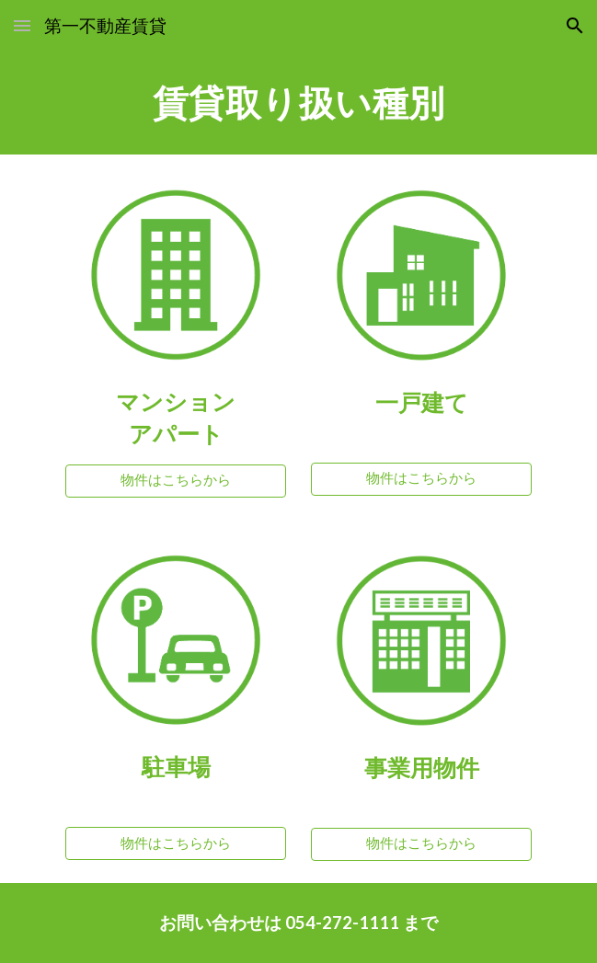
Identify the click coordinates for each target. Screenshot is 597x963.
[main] (298, 103)
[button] (22, 25)
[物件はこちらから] (175, 481)
